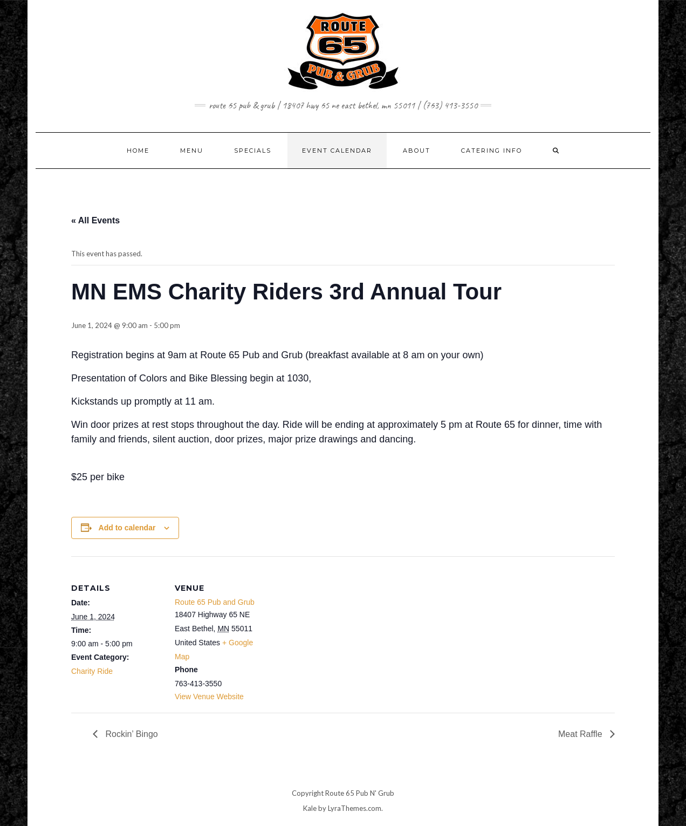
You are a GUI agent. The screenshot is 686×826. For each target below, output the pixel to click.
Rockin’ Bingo (130, 734)
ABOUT (416, 150)
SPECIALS (252, 150)
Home (138, 150)
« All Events (95, 220)
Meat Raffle (581, 734)
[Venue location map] (335, 631)
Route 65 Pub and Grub (215, 602)
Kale (310, 808)
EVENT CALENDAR (337, 150)
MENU (191, 150)
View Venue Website (209, 696)
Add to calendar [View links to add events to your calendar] (127, 527)
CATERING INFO (491, 150)
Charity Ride (92, 671)
